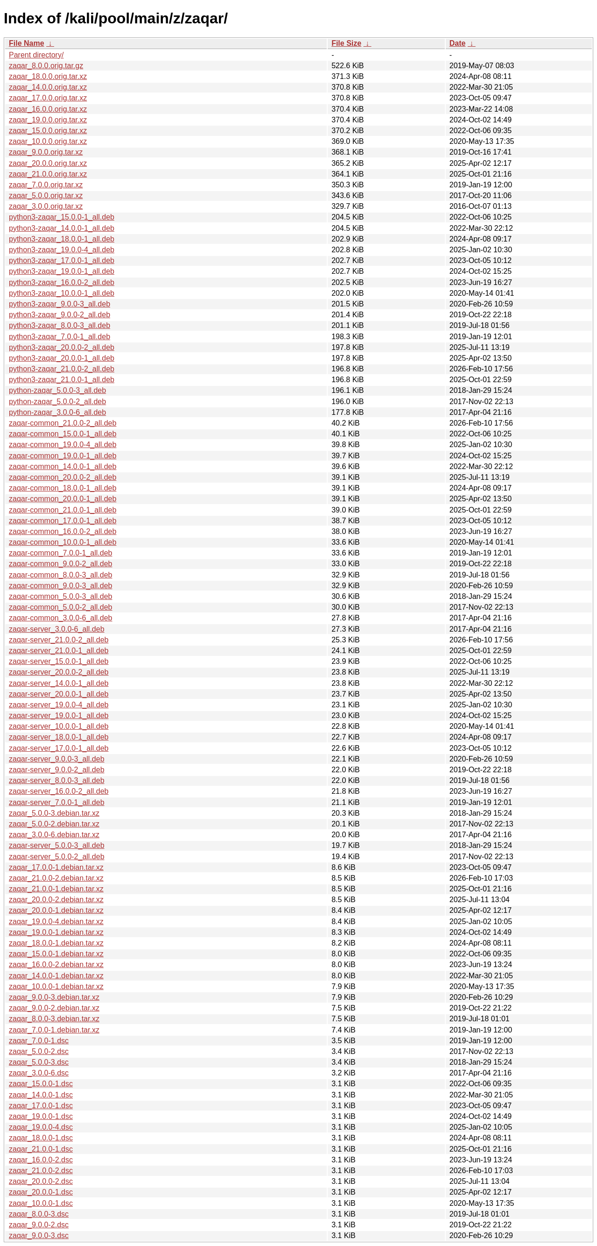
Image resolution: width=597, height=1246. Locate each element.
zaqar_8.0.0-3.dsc (39, 1214)
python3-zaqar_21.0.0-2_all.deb (61, 369)
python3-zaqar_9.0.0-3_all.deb (59, 304)
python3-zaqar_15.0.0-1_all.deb (61, 217)
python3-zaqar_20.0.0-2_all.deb (61, 347)
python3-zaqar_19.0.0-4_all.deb (61, 250)
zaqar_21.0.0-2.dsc (41, 1171)
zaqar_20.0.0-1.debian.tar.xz (56, 910)
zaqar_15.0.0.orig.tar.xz (48, 131)
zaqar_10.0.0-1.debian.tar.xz (56, 986)
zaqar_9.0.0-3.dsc (39, 1235)
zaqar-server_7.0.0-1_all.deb (57, 802)
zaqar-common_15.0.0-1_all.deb (62, 434)
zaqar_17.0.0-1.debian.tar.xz (56, 867)
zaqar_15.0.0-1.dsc (41, 1084)
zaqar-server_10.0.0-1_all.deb (58, 726)
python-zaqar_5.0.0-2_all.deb (57, 402)
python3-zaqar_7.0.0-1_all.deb (59, 337)
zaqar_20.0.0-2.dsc (41, 1181)
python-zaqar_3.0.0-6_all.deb (57, 412)
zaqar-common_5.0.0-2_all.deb (60, 607)
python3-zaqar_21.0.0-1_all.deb (61, 380)
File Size (346, 43)
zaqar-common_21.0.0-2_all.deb (62, 423)
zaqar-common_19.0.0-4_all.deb (62, 445)
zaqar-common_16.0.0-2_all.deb (62, 531)
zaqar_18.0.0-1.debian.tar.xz (56, 943)
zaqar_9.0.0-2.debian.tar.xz (54, 1008)
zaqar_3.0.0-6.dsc (39, 1073)
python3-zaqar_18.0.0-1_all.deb (61, 239)
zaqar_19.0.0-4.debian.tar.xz (56, 922)
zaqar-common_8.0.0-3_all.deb (60, 575)
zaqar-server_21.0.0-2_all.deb (58, 640)
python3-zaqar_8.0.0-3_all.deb (59, 325)
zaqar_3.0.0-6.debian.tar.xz (54, 835)
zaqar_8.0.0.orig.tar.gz (46, 66)
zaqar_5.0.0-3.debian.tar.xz (54, 813)
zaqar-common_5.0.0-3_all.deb (60, 596)
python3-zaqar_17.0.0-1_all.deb (61, 260)
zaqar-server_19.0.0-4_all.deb (58, 705)
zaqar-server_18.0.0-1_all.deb (58, 737)
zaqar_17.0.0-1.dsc (41, 1106)
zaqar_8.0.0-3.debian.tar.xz (54, 1019)
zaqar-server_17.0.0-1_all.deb (58, 748)
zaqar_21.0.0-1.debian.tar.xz (56, 889)
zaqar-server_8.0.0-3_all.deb (57, 780)
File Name (26, 43)
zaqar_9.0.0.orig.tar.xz (46, 152)
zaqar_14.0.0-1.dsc (41, 1095)
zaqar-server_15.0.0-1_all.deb (58, 661)
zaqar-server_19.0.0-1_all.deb (58, 715)
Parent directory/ (36, 55)
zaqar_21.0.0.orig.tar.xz (48, 174)
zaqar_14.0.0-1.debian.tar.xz (56, 976)
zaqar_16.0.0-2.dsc (41, 1160)
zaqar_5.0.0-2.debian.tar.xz (54, 824)
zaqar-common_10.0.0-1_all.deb (62, 542)
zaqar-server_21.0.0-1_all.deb (58, 651)
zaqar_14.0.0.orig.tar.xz (48, 87)
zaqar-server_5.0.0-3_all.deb (57, 845)
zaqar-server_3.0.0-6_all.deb (57, 629)
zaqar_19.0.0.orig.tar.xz (48, 120)
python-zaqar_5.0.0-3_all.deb (57, 390)
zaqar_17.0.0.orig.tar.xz (48, 98)
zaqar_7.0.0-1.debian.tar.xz (54, 1030)
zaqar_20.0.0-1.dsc (41, 1192)
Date (458, 43)
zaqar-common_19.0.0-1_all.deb (62, 456)
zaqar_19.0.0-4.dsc (41, 1127)
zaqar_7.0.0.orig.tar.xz (46, 185)
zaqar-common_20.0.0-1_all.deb (62, 499)
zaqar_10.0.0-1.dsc (41, 1203)
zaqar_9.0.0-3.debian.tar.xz (54, 997)
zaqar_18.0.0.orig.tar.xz (48, 76)
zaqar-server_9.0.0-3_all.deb (57, 759)
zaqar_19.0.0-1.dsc (41, 1116)
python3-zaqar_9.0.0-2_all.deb (59, 315)
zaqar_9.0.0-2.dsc (39, 1225)
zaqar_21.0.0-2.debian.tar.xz (56, 878)
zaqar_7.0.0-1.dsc (39, 1041)
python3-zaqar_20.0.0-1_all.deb (61, 358)
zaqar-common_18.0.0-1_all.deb (62, 488)
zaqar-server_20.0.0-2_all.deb (58, 672)
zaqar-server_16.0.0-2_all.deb (58, 791)
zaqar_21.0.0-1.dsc (41, 1149)
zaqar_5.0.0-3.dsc (39, 1062)
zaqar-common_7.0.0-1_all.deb (60, 553)
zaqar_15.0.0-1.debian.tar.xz (56, 954)
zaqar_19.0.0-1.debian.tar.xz (56, 932)
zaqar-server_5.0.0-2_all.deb (57, 857)
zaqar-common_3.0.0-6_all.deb (60, 618)
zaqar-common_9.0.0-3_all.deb (60, 586)
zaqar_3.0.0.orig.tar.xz (46, 206)
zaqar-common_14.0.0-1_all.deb (62, 466)
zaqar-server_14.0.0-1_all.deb (58, 683)
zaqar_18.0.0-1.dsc (41, 1138)
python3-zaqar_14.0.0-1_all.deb (61, 228)
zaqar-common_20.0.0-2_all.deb (62, 477)
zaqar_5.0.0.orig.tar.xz (46, 195)
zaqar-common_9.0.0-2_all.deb (60, 564)
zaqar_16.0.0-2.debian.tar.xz (56, 964)
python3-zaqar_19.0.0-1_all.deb (61, 271)
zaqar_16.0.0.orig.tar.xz (48, 109)
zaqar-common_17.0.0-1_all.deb (62, 521)
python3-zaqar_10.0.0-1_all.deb (61, 293)
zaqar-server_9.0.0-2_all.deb (57, 770)
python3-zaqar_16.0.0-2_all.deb (61, 282)
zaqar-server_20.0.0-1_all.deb (58, 694)
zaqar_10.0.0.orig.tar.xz (48, 141)
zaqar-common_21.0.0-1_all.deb (62, 510)
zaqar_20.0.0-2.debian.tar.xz (56, 900)
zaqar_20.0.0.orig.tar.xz (48, 163)
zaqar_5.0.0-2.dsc (39, 1051)
